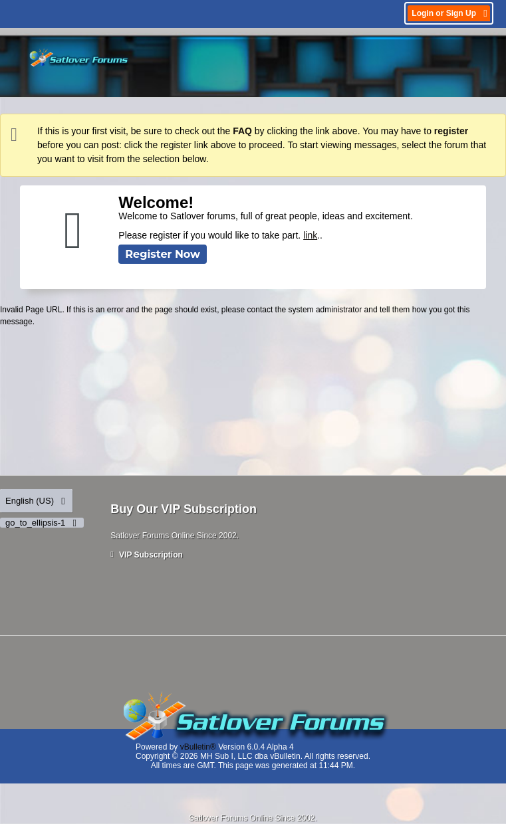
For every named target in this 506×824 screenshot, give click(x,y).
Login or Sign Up (450, 13)
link (310, 235)
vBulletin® (198, 747)
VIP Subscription (146, 555)
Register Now (162, 254)
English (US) (36, 501)
